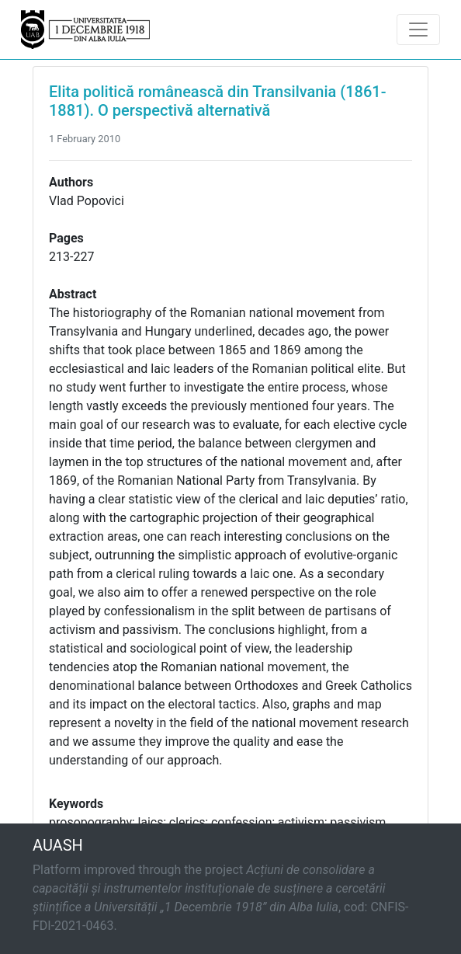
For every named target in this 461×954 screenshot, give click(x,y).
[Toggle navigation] (418, 29)
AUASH (58, 845)
